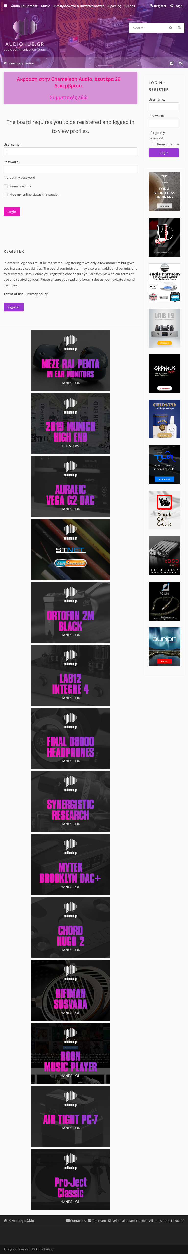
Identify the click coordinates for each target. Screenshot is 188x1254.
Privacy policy (37, 294)
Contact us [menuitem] (78, 1221)
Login (156, 83)
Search (170, 27)
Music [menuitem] (45, 6)
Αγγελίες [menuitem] (114, 6)
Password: (11, 162)
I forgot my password (19, 177)
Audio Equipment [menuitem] (24, 6)
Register (13, 307)
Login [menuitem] (178, 6)
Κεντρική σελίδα (21, 1221)
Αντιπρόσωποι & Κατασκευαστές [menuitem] (78, 6)
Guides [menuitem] (129, 6)
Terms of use (14, 294)
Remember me (17, 186)
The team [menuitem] (99, 1221)
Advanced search (179, 27)
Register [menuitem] (160, 6)
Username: (12, 144)
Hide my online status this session (31, 194)
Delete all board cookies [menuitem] (129, 1221)
